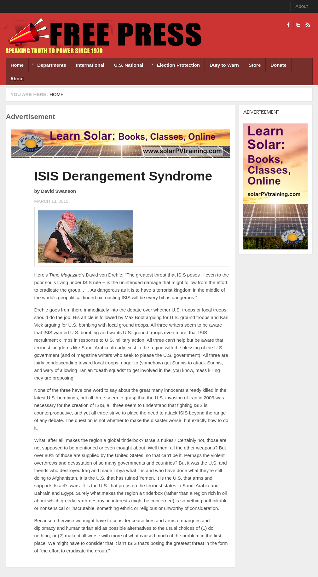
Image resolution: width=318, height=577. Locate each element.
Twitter (298, 25)
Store (255, 65)
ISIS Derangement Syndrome (123, 176)
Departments (47, 65)
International (90, 65)
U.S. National (128, 65)
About (301, 6)
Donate (278, 65)
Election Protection (174, 65)
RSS (308, 25)
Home (17, 65)
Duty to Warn (224, 65)
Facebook (288, 25)
